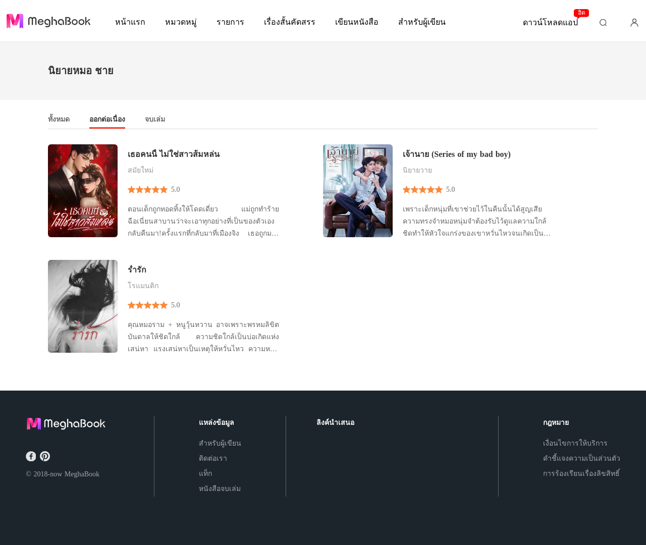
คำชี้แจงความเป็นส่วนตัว (581, 458)
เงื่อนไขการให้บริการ (575, 443)
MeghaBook (82, 474)
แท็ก (205, 473)
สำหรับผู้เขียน (220, 443)
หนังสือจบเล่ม (220, 489)
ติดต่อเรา (213, 458)
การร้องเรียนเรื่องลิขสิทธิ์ (581, 473)
